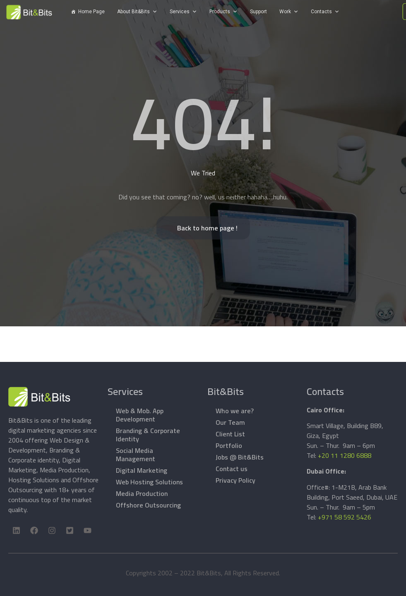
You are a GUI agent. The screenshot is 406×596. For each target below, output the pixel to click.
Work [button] (285, 11)
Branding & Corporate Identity (148, 435)
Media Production (142, 493)
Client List (230, 434)
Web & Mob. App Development (139, 415)
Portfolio (229, 445)
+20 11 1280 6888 (344, 455)
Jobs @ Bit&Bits (240, 457)
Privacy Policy (235, 480)
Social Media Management (135, 454)
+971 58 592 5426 (344, 517)
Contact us (231, 468)
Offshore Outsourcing (148, 505)
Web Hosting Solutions (149, 482)
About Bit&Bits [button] (133, 11)
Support (258, 11)
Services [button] (180, 11)
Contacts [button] (321, 11)
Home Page (91, 11)
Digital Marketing (141, 470)
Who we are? (235, 410)
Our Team (230, 422)
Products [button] (219, 11)
